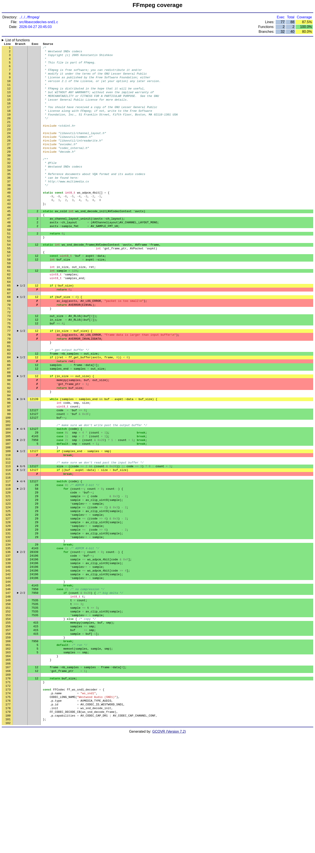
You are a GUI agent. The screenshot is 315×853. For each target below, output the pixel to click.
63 (9, 320)
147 (7, 687)
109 (7, 521)
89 (9, 434)
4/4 (22, 495)
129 (7, 609)
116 (7, 552)
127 (7, 600)
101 (7, 486)
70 (9, 351)
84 (9, 412)
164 (7, 762)
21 (9, 136)
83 (9, 407)
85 (9, 416)
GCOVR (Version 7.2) (169, 849)
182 (7, 841)
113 (7, 539)
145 (7, 679)
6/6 (22, 539)
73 (9, 364)
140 (7, 657)
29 (9, 171)
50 (9, 263)
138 (7, 648)
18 (9, 123)
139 (7, 652)
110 (7, 526)
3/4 (22, 460)
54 (9, 281)
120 (7, 569)
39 (9, 215)
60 (9, 307)
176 (7, 814)
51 (9, 267)
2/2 (22, 508)
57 (9, 294)
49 (9, 259)
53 (9, 276)
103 (7, 495)
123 (7, 582)
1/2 (22, 329)
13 (9, 101)
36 (9, 202)
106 (7, 508)
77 (9, 381)
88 (9, 429)
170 (7, 788)
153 (7, 714)
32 (9, 184)
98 (9, 473)
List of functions (17, 40)
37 (9, 206)
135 (7, 635)
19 (9, 127)
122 (7, 578)
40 (9, 219)
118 (7, 561)
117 (7, 556)
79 (9, 390)
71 (9, 355)
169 (7, 784)
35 (9, 197)
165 (7, 766)
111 (7, 530)
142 (7, 666)
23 (9, 145)
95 (9, 460)
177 (7, 819)
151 (7, 705)
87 (9, 425)
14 (9, 106)
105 (7, 504)
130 (7, 613)
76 (9, 377)
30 (9, 176)
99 (9, 477)
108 (7, 517)
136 (7, 639)
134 (7, 631)
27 (9, 162)
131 (7, 617)
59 (9, 302)
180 (7, 832)
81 (9, 399)
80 (9, 394)
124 (7, 587)
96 (9, 464)
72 (9, 359)
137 (7, 644)
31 (9, 180)
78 (9, 386)
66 (9, 333)
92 (9, 447)
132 (7, 622)
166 (7, 771)
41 (9, 224)
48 (9, 254)
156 (7, 727)
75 (9, 372)
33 (9, 189)
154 (7, 718)
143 (7, 670)
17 (9, 119)
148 (7, 692)
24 (9, 149)
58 (9, 298)
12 (9, 97)
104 (7, 499)
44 (9, 237)
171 (7, 792)
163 (7, 757)
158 (7, 736)
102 (7, 491)
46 (9, 246)
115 (7, 547)
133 (7, 626)
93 (9, 451)
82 (9, 403)
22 (9, 141)
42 (9, 228)
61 (9, 311)
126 (7, 596)
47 (9, 250)
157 (7, 731)
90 (9, 438)
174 (7, 806)
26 (9, 158)
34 (9, 193)
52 (9, 272)
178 (7, 823)
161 (7, 749)
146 (7, 683)
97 (9, 469)
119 (7, 565)
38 (9, 211)
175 (7, 810)
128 (7, 604)
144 (7, 674)
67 (9, 337)
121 (7, 574)
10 (9, 88)
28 (9, 167)
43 (9, 232)
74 (9, 368)
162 (7, 753)
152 (7, 709)
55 (9, 285)
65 (9, 329)
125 (7, 591)
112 (7, 534)
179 (7, 827)
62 (9, 316)
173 (7, 801)
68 (9, 342)
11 (9, 92)
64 (9, 324)
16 (9, 114)
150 (7, 701)
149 (7, 696)
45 (9, 241)
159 (7, 740)
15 (9, 110)
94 (9, 456)
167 (7, 775)
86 (9, 421)
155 (7, 722)
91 (9, 442)
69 (9, 346)
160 (7, 744)
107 (7, 512)
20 (9, 132)
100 (7, 482)
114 (7, 543)
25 (9, 154)
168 (7, 779)
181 (7, 836)
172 (7, 797)
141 (7, 661)
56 (9, 289)
